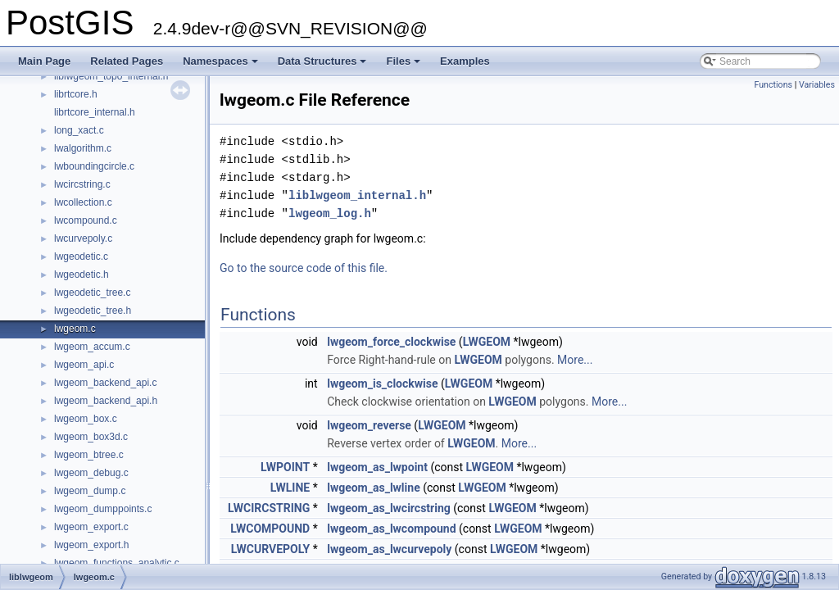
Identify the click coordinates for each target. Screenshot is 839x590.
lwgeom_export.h (91, 545)
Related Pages (126, 61)
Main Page (44, 61)
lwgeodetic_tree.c (92, 292)
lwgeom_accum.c (92, 346)
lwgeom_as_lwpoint (377, 467)
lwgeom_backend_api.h (105, 400)
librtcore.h (76, 94)
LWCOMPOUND (270, 528)
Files (404, 65)
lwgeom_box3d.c (91, 436)
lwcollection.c (83, 202)
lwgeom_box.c (85, 418)
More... (574, 359)
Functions (773, 84)
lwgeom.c (75, 328)
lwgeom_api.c (84, 364)
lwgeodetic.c (81, 256)
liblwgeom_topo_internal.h (111, 76)
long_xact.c (79, 130)
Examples (465, 61)
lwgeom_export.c (91, 527)
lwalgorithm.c (82, 148)
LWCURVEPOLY (270, 549)
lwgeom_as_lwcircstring (389, 508)
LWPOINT (285, 467)
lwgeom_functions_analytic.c (116, 563)
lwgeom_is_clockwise (382, 383)
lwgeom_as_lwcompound (391, 528)
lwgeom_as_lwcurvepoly (389, 549)
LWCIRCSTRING (269, 508)
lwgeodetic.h (81, 274)
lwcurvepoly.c (83, 238)
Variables (817, 84)
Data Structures (324, 65)
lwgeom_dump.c (89, 491)
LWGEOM (486, 341)
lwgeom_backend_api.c (105, 382)
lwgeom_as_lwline (373, 487)
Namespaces (222, 65)
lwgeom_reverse (369, 425)
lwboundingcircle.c (94, 166)
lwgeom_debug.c (91, 473)
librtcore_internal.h (94, 112)
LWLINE (290, 487)
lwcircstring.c (82, 184)
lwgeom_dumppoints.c (103, 509)
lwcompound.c (85, 220)
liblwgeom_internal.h (357, 195)
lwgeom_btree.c (89, 455)
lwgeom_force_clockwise (391, 341)
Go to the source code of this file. (304, 268)
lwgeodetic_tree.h (92, 310)
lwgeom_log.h (329, 213)
